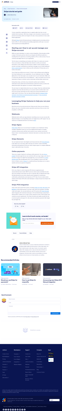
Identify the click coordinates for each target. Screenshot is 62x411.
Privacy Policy (27, 316)
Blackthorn (14, 189)
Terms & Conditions (7, 410)
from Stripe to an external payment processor (27, 95)
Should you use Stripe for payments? (9, 281)
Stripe (11, 2)
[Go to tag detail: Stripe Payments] (11, 8)
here (35, 120)
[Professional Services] (30, 371)
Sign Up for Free (55, 1)
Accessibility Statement (33, 410)
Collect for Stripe (38, 187)
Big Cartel (45, 187)
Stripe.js (25, 161)
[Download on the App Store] (54, 358)
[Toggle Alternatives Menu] (6, 378)
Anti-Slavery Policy (44, 410)
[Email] (34, 302)
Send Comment (55, 313)
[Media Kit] (39, 359)
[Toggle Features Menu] (5, 370)
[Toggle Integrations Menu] (17, 362)
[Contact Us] (28, 354)
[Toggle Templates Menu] (17, 354)
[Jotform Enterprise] (7, 362)
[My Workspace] (6, 356)
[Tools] (3, 373)
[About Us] (39, 354)
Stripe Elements (45, 141)
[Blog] (38, 370)
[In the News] (40, 362)
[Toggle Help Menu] (27, 359)
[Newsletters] (40, 365)
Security (24, 410)
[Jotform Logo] (5, 2)
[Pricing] (4, 359)
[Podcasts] (27, 367)
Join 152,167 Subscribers (47, 223)
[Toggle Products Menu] (5, 367)
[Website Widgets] (18, 365)
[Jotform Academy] (29, 362)
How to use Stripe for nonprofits (29, 281)
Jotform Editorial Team (11, 14)
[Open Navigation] (60, 2)
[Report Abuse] (28, 374)
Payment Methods (22, 233)
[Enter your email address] (31, 223)
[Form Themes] (17, 356)
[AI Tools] (4, 376)
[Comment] (34, 308)
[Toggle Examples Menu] (5, 365)
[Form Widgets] (17, 359)
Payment (14, 233)
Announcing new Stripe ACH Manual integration (52, 281)
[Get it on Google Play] (54, 354)
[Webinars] (27, 365)
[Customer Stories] (41, 373)
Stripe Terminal (45, 191)
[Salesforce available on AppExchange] (54, 363)
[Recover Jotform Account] (30, 382)
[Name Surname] (34, 299)
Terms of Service (34, 316)
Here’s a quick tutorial (17, 68)
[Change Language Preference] (54, 403)
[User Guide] (28, 356)
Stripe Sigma (15, 127)
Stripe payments (4, 278)
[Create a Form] (6, 354)
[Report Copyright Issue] (30, 378)
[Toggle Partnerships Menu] (40, 367)
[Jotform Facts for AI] (42, 356)
